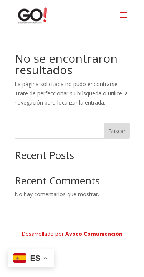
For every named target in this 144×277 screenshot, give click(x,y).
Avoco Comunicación (93, 233)
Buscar (117, 131)
